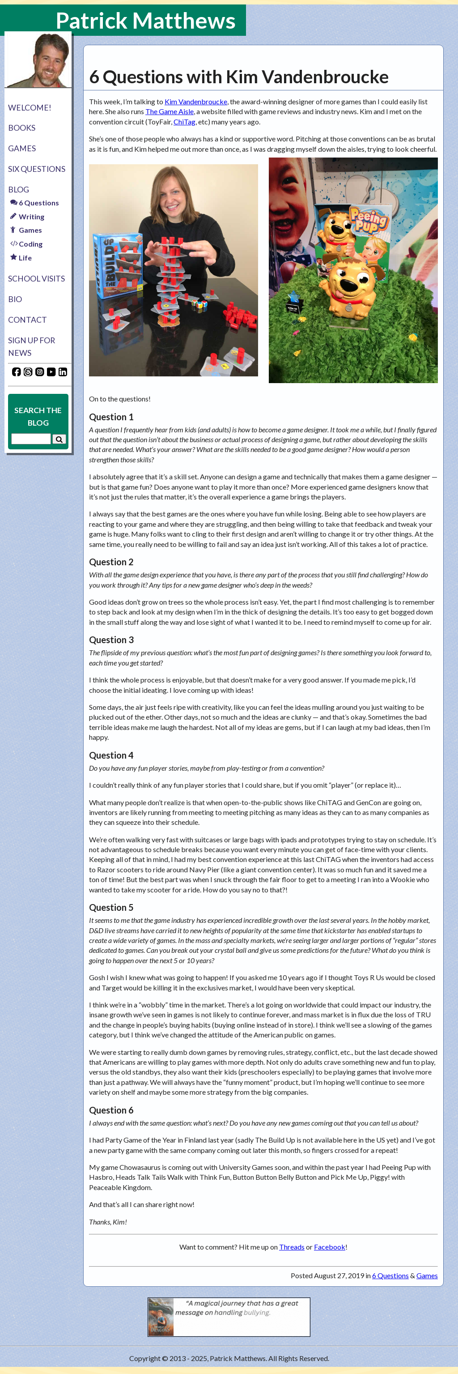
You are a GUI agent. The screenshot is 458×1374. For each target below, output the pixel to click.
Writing (27, 216)
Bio (15, 299)
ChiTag (184, 121)
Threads (292, 1246)
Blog (18, 189)
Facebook (329, 1246)
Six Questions (36, 169)
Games (22, 148)
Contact (27, 319)
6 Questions (34, 202)
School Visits (36, 278)
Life (21, 257)
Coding (26, 243)
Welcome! (29, 107)
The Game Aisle (169, 111)
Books (21, 127)
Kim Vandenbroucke (196, 101)
